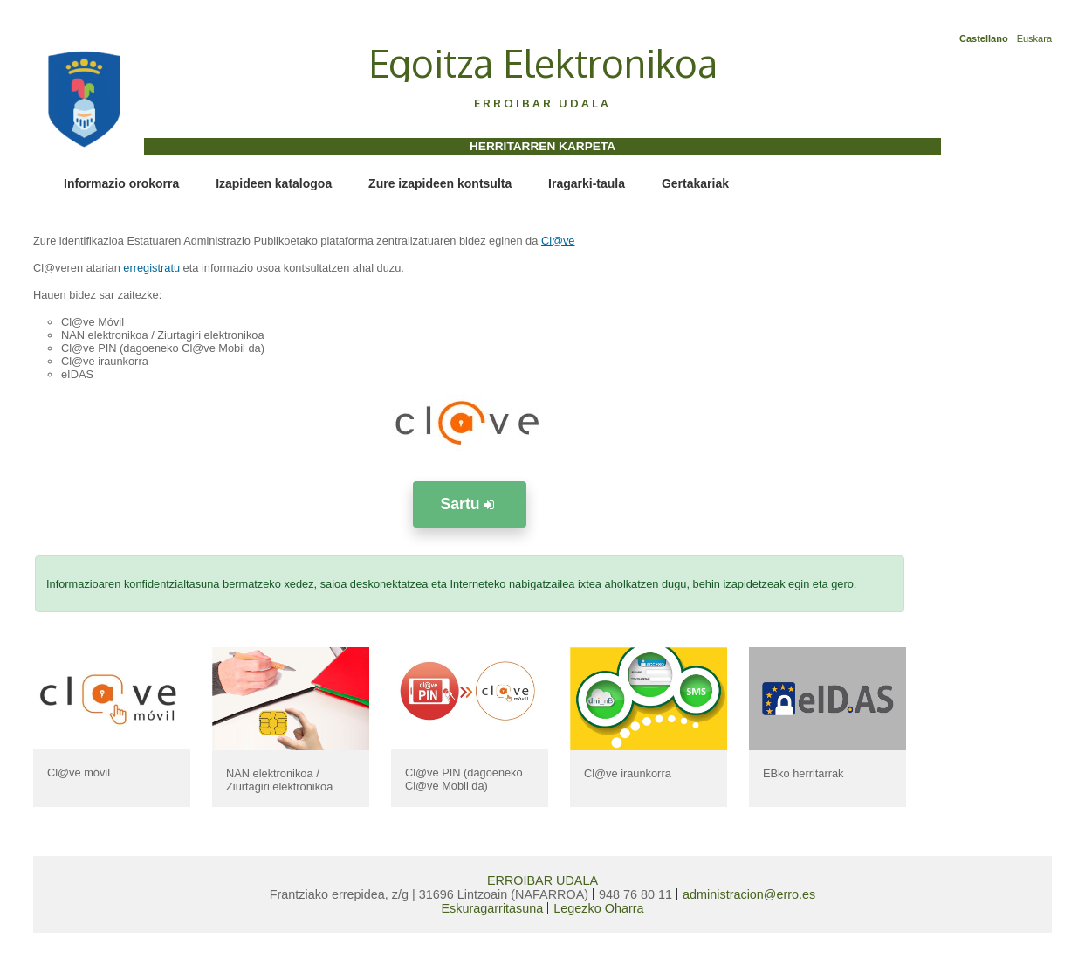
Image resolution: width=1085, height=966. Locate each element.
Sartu (470, 504)
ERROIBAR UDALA (542, 880)
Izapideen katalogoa (274, 183)
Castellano (983, 38)
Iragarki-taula (586, 183)
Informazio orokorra (121, 183)
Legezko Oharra (598, 908)
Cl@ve (558, 240)
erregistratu (151, 267)
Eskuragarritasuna (493, 908)
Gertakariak (695, 183)
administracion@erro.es (749, 894)
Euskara (1034, 38)
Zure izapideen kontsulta (440, 183)
